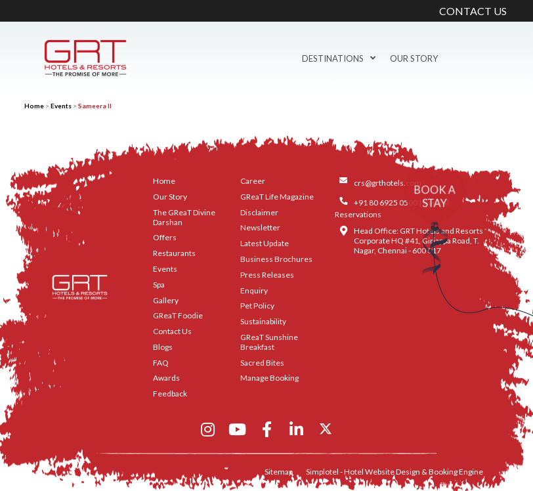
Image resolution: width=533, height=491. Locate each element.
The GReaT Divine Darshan (184, 217)
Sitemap (279, 472)
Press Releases (267, 275)
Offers (165, 237)
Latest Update (264, 243)
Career (252, 181)
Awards (166, 378)
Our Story (414, 58)
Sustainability (263, 321)
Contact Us (172, 331)
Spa (159, 284)
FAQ (161, 363)
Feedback (170, 393)
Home (34, 106)
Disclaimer (259, 212)
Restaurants (174, 253)
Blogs (163, 347)
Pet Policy (257, 305)
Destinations (338, 58)
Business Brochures (276, 259)
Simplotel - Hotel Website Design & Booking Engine (394, 472)
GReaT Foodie (178, 315)
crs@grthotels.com (387, 183)
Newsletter (260, 227)
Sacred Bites (262, 363)
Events (61, 106)
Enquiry (254, 290)
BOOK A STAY (434, 196)
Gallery (166, 300)
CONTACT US (473, 11)
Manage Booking (269, 378)
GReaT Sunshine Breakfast (269, 342)
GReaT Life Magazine (277, 197)
